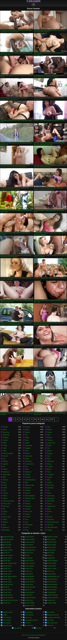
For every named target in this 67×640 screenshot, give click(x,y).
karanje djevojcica (52, 579)
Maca (48, 427)
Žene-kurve (50, 485)
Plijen (48, 435)
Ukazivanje (28, 461)
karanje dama (29, 574)
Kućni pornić (50, 612)
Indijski (5, 519)
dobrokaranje (7, 542)
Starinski (5, 480)
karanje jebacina (7, 595)
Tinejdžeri (6, 437)
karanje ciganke (29, 566)
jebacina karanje (7, 555)
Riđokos (5, 461)
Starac (49, 493)
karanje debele (51, 574)
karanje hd (28, 589)
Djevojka (49, 453)
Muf (4, 509)
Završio (5, 469)
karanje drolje (29, 584)
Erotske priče (29, 612)
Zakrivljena (50, 488)
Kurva (26, 451)
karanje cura (28, 571)
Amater (5, 445)
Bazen (27, 527)
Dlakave (27, 453)
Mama (27, 440)
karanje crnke (29, 568)
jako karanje (50, 552)
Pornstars (50, 466)
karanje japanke (29, 592)
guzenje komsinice (30, 547)
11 (47, 419)
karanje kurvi (6, 603)
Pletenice (27, 503)
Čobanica (50, 440)
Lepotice (5, 440)
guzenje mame (51, 547)
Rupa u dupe (7, 517)
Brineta (27, 429)
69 (48, 514)
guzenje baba (7, 547)
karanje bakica (29, 560)
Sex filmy (38, 628)
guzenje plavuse (30, 550)
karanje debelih (29, 576)
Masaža (5, 522)
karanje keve (29, 595)
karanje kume (29, 600)
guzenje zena (29, 552)
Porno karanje (29, 615)
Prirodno (5, 456)
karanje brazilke (51, 563)
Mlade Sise (6, 432)
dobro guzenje (51, 539)
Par (4, 466)
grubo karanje (29, 544)
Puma (26, 519)
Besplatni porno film (53, 615)
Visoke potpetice (30, 495)
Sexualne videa (7, 625)
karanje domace (51, 581)
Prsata (5, 429)
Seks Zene (50, 625)
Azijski (5, 448)
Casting (49, 530)
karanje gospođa (52, 587)
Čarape (49, 445)
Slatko (27, 469)
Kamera (49, 503)
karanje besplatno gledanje (10, 563)
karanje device (7, 579)
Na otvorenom (29, 464)
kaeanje (27, 555)
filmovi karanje (7, 544)
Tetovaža (27, 477)
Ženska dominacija (52, 522)
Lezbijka (49, 482)
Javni (26, 522)
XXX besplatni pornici (31, 620)
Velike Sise (6, 435)
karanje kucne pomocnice (10, 600)
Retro (48, 480)
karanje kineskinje (8, 597)
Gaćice (27, 458)
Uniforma (27, 517)
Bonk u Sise (28, 511)
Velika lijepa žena (52, 527)
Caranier (34, 1)
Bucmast (49, 517)
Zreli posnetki (7, 623)
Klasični (49, 511)
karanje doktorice (30, 581)
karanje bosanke (30, 563)
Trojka (5, 451)
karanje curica (7, 574)
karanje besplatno (52, 560)
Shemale (27, 474)
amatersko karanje (8, 537)
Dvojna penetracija (8, 501)
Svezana (27, 509)
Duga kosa (50, 519)
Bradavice (6, 527)
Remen (5, 495)
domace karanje (51, 542)
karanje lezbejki (51, 603)
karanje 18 (50, 555)
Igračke (49, 451)
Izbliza (5, 485)
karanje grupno (7, 589)
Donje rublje (6, 474)
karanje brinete (7, 566)
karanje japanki (51, 592)
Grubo (27, 530)
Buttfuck (49, 429)
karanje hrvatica (51, 589)
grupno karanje (51, 544)
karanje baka (7, 560)
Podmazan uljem (30, 498)
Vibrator (5, 498)
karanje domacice (8, 584)
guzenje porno (51, 550)
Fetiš (4, 514)
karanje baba (29, 558)
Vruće (49, 456)
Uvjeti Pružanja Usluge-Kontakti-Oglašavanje (33, 635)
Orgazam (27, 493)
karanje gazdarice (52, 584)
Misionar (49, 437)
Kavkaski (27, 490)
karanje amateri (7, 558)
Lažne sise (50, 525)
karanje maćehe (29, 605)
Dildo (26, 482)
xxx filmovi (28, 623)
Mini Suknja (6, 530)
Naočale (27, 514)
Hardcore (27, 427)
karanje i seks (7, 592)
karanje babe (51, 558)
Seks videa (50, 620)
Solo (4, 458)
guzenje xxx (6, 552)
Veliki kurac (50, 461)
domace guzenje (30, 542)
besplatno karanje (52, 537)
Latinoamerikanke (30, 480)
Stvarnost (28, 501)
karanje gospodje (30, 587)
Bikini (4, 525)
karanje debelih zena (53, 576)
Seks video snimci (52, 623)
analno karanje (29, 537)
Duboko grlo (28, 456)
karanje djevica (29, 579)
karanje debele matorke (10, 576)
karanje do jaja (7, 581)
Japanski (5, 464)
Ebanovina (6, 506)
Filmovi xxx (28, 617)
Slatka (5, 443)
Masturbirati (28, 445)
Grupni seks (50, 495)
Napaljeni (28, 448)
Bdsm (49, 509)
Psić (26, 435)
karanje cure (50, 571)
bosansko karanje (8, 539)
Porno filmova (7, 617)
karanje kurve (51, 600)
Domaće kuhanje (8, 453)
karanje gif (6, 587)
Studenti (49, 477)
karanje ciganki (51, 566)
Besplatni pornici (8, 612)
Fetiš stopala (29, 525)
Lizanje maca (51, 443)
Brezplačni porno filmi (53, 617)
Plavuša (27, 432)
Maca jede (28, 506)
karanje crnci (6, 568)
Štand (49, 458)
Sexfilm (5, 615)
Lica (48, 490)
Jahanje (49, 432)
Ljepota (27, 443)
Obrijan (27, 437)
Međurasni (6, 472)
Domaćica (28, 488)
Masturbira (28, 472)
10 (42, 419)
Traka (48, 472)
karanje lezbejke (30, 603)
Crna (26, 466)
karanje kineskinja (52, 595)
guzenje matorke (8, 550)
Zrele (4, 490)
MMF (4, 477)
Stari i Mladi (50, 501)
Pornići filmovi (7, 620)
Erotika (5, 488)
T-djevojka (50, 474)
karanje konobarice (52, 597)
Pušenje (5, 427)
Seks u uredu (7, 503)
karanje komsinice (30, 597)
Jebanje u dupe (29, 485)
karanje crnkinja (51, 568)
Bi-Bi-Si (49, 469)
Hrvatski (5, 493)
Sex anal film (18, 628)
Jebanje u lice (51, 506)
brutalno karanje (29, 539)
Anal (48, 448)
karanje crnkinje (7, 571)
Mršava (49, 464)
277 (51, 419)
